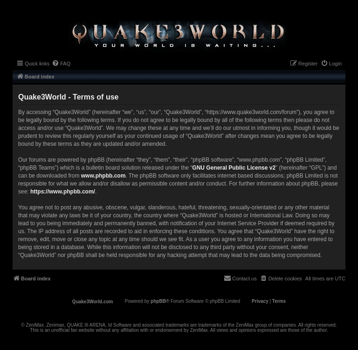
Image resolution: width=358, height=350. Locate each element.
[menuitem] (61, 63)
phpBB (158, 301)
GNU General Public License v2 (233, 167)
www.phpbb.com (103, 175)
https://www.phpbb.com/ (62, 191)
